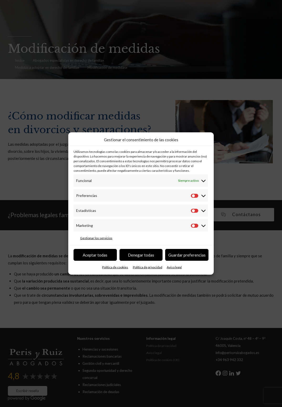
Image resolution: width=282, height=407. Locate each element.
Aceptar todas (95, 255)
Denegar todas (141, 255)
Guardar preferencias (187, 255)
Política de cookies (115, 267)
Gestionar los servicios (96, 238)
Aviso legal (174, 267)
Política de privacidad (147, 267)
